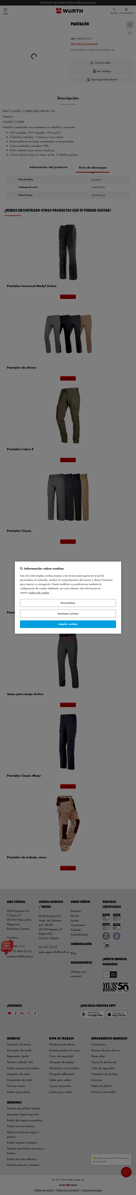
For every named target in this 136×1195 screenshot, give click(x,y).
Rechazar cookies (68, 613)
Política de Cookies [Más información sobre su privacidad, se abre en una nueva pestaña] (39, 592)
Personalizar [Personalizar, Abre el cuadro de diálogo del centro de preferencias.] (68, 602)
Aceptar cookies (68, 624)
